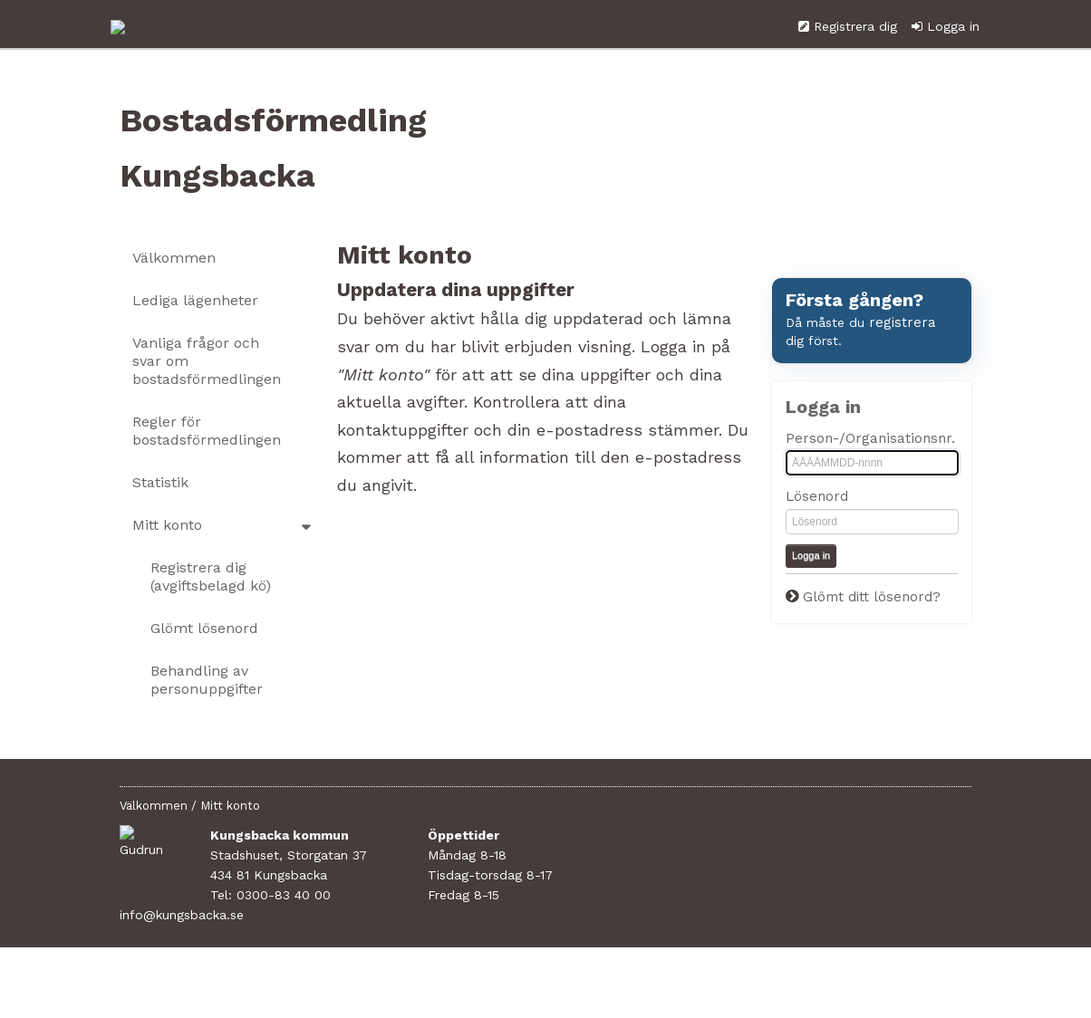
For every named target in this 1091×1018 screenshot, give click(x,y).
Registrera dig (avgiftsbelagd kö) (210, 619)
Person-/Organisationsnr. (870, 481)
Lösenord (817, 540)
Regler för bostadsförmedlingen (206, 473)
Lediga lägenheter (195, 342)
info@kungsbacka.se (272, 957)
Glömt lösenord (204, 670)
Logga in (953, 69)
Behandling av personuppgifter (206, 722)
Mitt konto (167, 567)
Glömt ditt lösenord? (872, 639)
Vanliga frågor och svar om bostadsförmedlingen (206, 403)
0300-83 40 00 (284, 937)
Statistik (160, 524)
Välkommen (174, 300)
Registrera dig (855, 69)
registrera (902, 365)
